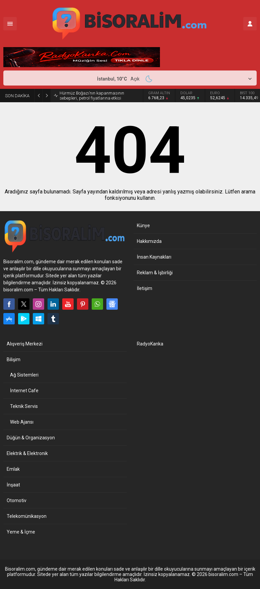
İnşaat (13, 484)
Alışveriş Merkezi (24, 343)
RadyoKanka (150, 343)
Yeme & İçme (21, 532)
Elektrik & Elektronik (27, 453)
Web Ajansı (21, 422)
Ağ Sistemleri (24, 375)
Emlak (13, 469)
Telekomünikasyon (27, 516)
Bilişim (13, 359)
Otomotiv (16, 500)
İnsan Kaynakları (154, 257)
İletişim (144, 288)
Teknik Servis (24, 406)
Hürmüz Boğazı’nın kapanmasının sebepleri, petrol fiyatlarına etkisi (92, 96)
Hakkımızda (149, 241)
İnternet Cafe (24, 390)
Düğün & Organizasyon (31, 437)
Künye (143, 225)
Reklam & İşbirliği (155, 272)
